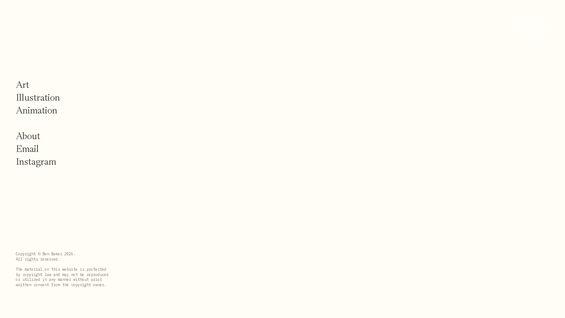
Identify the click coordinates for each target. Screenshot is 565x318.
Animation (36, 110)
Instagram (36, 161)
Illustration (38, 97)
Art (22, 84)
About (28, 136)
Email (27, 148)
